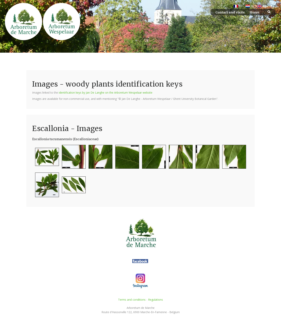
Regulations (155, 299)
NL (252, 6)
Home (255, 12)
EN (264, 6)
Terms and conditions (132, 299)
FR (240, 6)
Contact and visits (230, 12)
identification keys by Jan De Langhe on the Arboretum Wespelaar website (105, 92)
